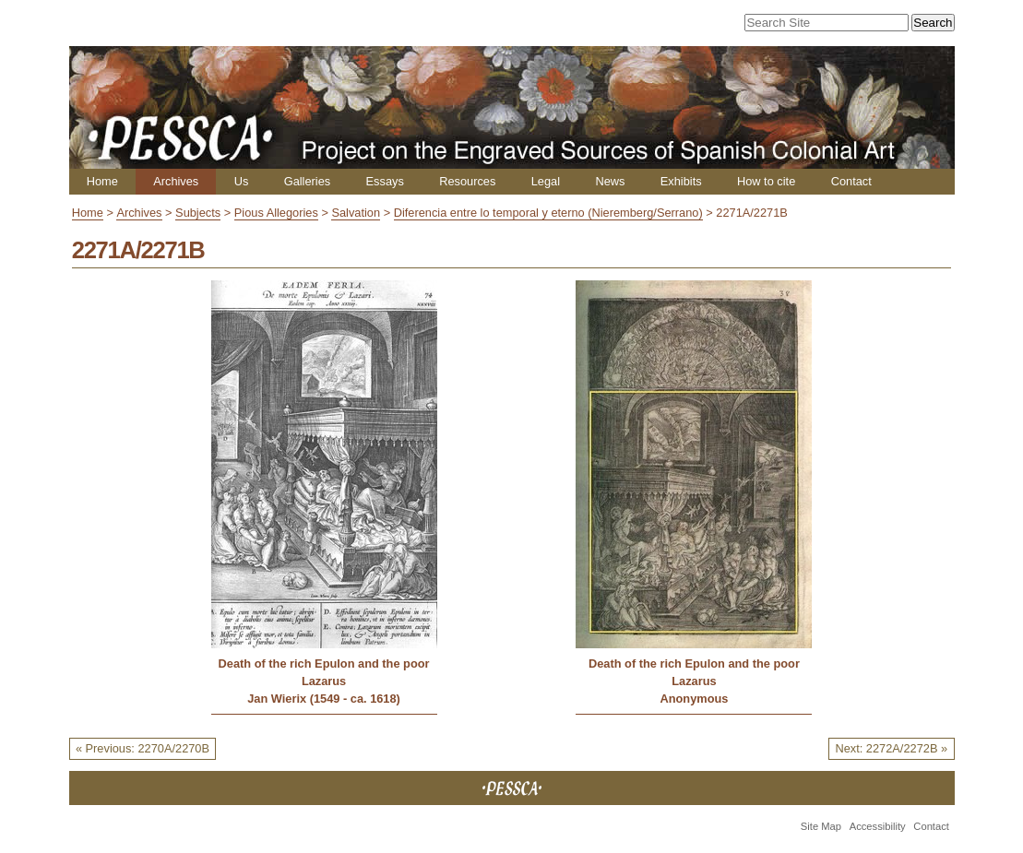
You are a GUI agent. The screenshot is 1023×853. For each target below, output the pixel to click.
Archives (175, 181)
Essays (385, 181)
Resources (467, 181)
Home (102, 181)
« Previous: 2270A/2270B (142, 748)
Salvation (355, 212)
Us (241, 181)
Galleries (307, 181)
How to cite (766, 181)
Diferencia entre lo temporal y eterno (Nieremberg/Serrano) (548, 212)
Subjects (197, 212)
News (610, 181)
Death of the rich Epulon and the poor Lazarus (324, 672)
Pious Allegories (276, 212)
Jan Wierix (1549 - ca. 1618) (323, 698)
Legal (545, 181)
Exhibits (681, 181)
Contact (851, 181)
